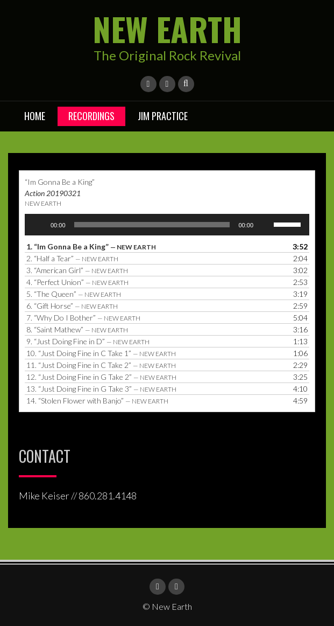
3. (77, 270)
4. (77, 282)
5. (73, 293)
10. (101, 353)
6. (72, 305)
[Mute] (265, 224)
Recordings (91, 116)
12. (101, 376)
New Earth (167, 28)
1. (91, 246)
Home (34, 116)
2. (72, 258)
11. (101, 365)
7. (83, 317)
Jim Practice (163, 116)
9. (88, 341)
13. (101, 388)
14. (97, 400)
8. (77, 329)
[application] (167, 224)
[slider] (152, 224)
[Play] (38, 224)
